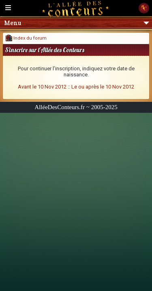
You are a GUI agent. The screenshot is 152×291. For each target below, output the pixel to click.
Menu (76, 23)
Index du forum (26, 38)
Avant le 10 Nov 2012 (42, 87)
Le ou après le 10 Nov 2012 (102, 87)
